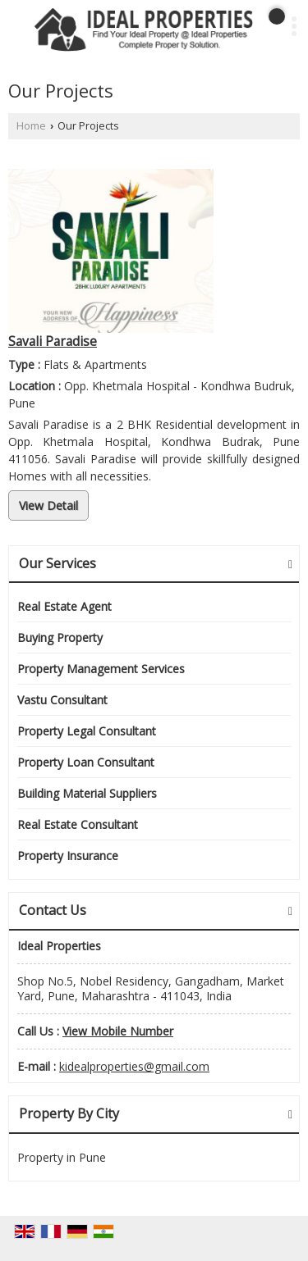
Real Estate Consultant (77, 824)
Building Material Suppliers (87, 793)
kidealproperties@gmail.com (134, 1066)
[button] (117, 1031)
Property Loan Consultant (85, 762)
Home (31, 126)
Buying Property (60, 637)
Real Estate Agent (64, 606)
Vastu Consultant (62, 700)
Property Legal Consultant (86, 731)
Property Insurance (67, 855)
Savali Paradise (52, 341)
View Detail (48, 505)
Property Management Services (101, 668)
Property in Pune (61, 1157)
